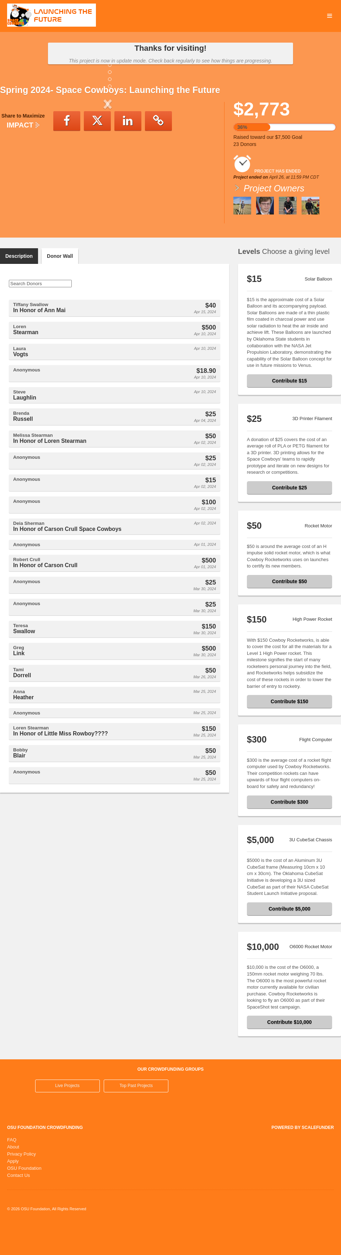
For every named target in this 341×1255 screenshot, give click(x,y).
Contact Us (18, 1204)
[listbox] (107, 163)
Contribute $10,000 (289, 1051)
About (13, 1176)
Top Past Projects (136, 1114)
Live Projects (67, 1114)
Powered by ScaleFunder (302, 1156)
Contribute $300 (289, 831)
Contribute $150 (289, 730)
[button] (16, 162)
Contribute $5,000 (289, 938)
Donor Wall (60, 285)
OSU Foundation (24, 1197)
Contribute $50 (289, 610)
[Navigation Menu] (329, 16)
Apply (13, 1190)
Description (19, 285)
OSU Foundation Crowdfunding (45, 1156)
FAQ (11, 1169)
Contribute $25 (289, 517)
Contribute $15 (289, 410)
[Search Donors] (40, 312)
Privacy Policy (21, 1183)
